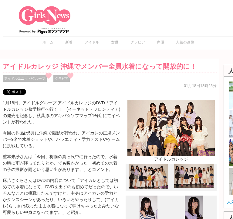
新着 (69, 42)
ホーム (47, 42)
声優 (160, 42)
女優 (114, 42)
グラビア (137, 42)
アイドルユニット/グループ (24, 78)
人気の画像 (185, 42)
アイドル (92, 42)
